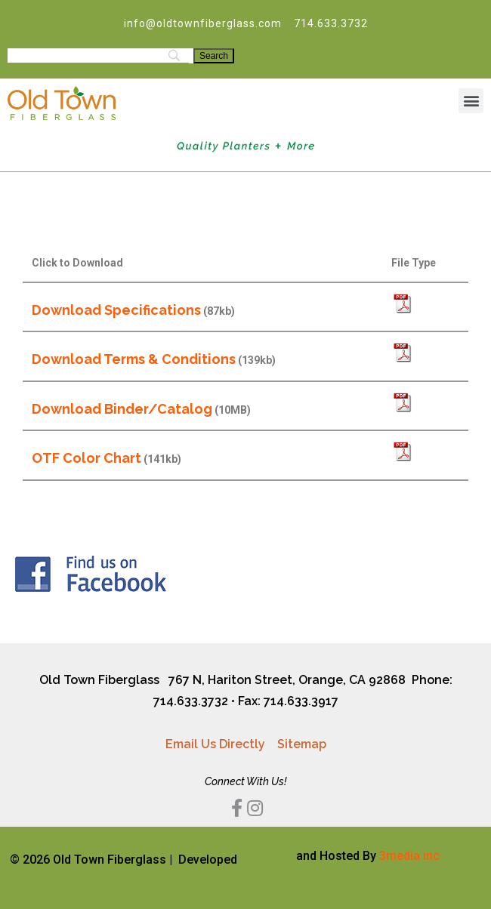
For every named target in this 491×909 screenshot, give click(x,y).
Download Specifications (116, 310)
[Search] (213, 55)
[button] (471, 100)
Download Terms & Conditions (134, 359)
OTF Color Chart (86, 458)
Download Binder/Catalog (122, 409)
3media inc (409, 856)
